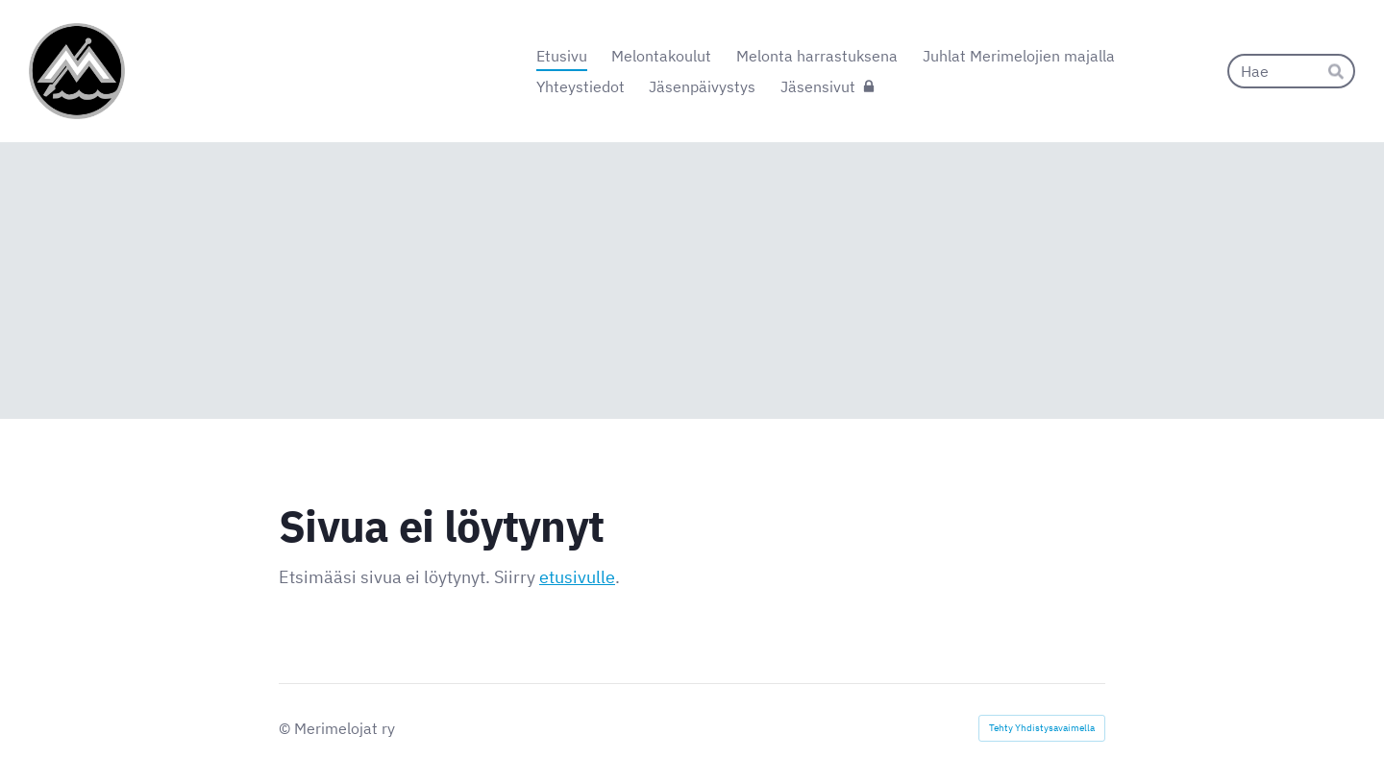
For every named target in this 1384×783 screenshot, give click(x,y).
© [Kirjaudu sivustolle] (286, 728)
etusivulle (577, 577)
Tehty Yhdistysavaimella (1042, 728)
